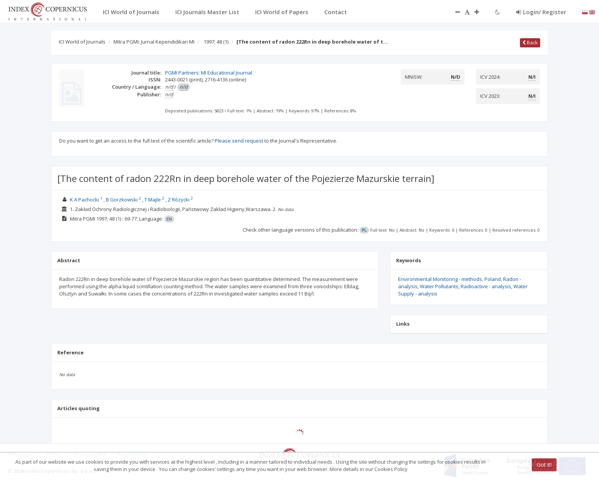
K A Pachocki (84, 199)
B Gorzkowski (122, 199)
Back (530, 42)
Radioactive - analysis (486, 286)
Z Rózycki (178, 199)
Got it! (544, 464)
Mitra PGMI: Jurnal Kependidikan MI (153, 41)
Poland (492, 279)
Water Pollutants (439, 286)
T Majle (152, 199)
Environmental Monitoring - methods (440, 279)
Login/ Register (541, 12)
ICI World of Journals (82, 41)
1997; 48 (216, 41)
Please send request (239, 140)
